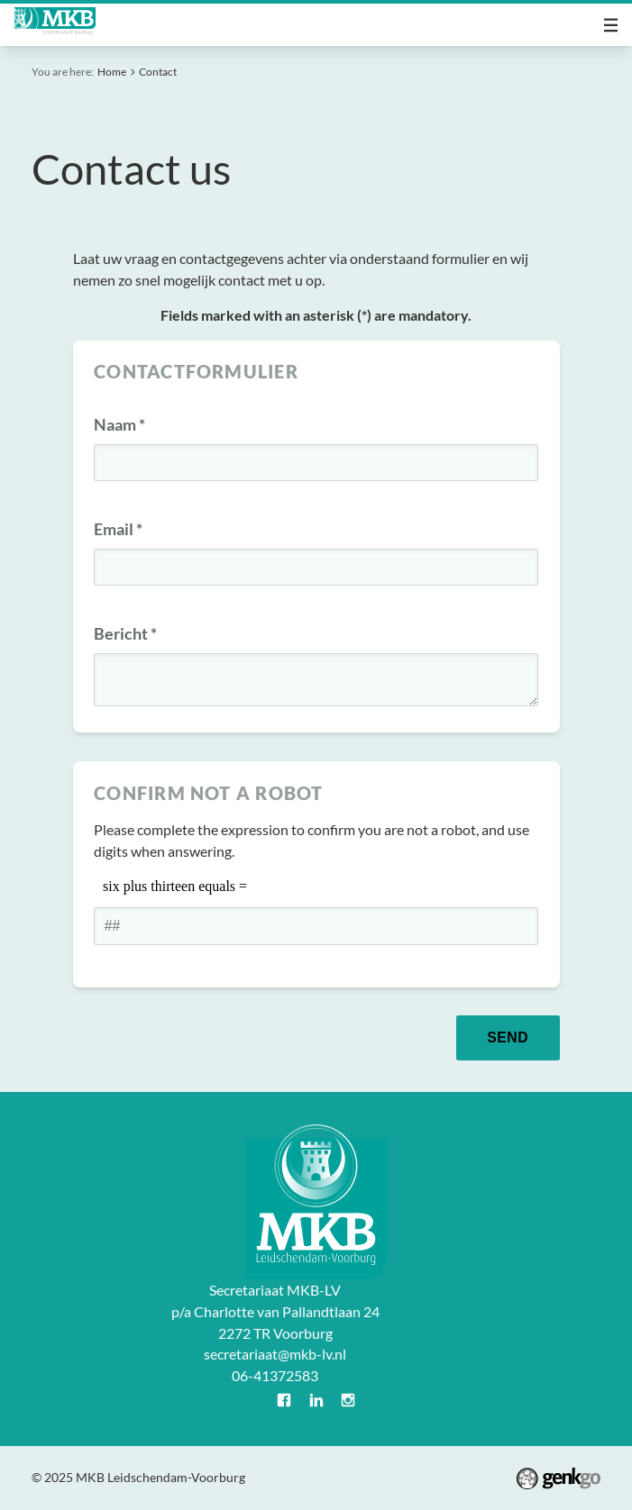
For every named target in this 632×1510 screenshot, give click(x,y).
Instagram (348, 1400)
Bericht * (125, 633)
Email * (118, 529)
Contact (158, 71)
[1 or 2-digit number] (316, 925)
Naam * (119, 424)
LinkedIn (316, 1400)
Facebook (284, 1400)
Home (111, 71)
